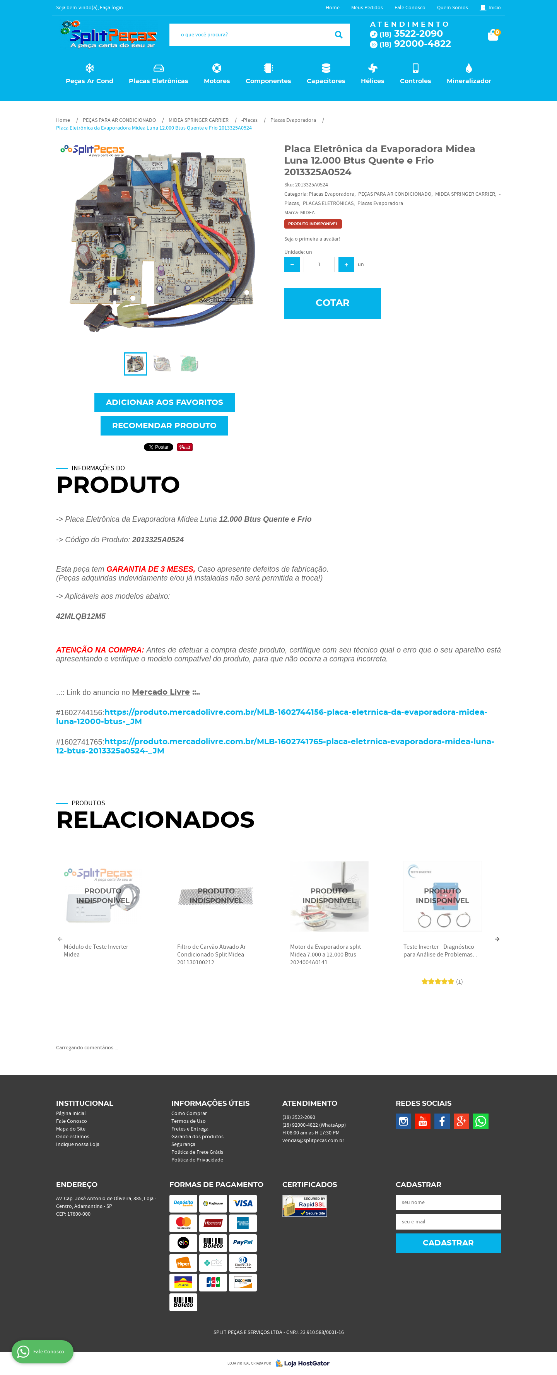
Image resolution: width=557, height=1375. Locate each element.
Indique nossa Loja (77, 1144)
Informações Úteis (210, 1103)
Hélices (372, 81)
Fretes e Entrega (189, 1129)
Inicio (495, 7)
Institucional (84, 1103)
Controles (415, 81)
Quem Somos (452, 7)
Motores (217, 81)
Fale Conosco (410, 7)
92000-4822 (415, 44)
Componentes (268, 81)
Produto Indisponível (103, 896)
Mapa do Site (70, 1129)
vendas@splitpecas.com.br (313, 1140)
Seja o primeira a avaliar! (312, 239)
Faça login (111, 7)
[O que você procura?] (339, 35)
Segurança (183, 1144)
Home (333, 7)
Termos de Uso (188, 1121)
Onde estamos (72, 1136)
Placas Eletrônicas (158, 81)
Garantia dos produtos (197, 1136)
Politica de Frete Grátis (197, 1152)
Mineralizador (469, 81)
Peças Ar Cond (89, 81)
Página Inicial (71, 1113)
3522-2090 (411, 34)
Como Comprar (189, 1113)
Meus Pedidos (367, 7)
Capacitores (326, 81)
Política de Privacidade (197, 1159)
